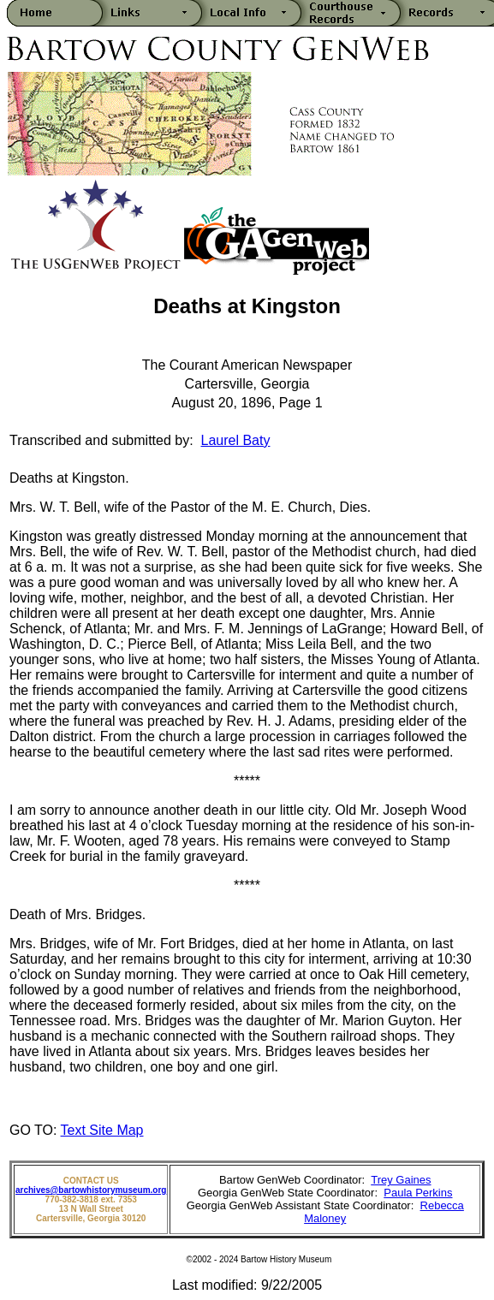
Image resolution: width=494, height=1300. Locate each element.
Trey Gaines (401, 1179)
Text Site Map (102, 1130)
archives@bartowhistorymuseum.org (90, 1190)
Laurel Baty (236, 440)
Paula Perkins (418, 1192)
